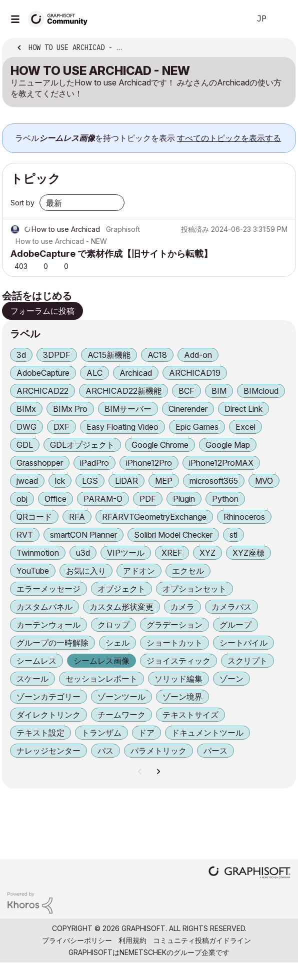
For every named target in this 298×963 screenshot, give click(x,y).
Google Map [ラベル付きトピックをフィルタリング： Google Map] (228, 445)
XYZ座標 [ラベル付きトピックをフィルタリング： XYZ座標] (248, 553)
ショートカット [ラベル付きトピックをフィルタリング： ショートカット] (174, 643)
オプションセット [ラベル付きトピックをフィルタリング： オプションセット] (194, 589)
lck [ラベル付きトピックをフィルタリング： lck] (60, 481)
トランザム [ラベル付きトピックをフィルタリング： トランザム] (102, 733)
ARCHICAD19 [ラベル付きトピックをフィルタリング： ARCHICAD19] (194, 373)
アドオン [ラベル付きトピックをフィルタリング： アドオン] (139, 571)
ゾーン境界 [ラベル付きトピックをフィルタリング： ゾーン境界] (182, 697)
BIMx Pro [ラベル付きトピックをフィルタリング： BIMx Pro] (70, 409)
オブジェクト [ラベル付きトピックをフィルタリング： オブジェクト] (122, 589)
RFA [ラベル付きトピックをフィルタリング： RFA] (77, 517)
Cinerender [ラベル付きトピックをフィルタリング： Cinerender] (188, 409)
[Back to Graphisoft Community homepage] (61, 18)
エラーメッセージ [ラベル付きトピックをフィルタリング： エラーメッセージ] (48, 589)
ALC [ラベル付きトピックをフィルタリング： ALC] (94, 373)
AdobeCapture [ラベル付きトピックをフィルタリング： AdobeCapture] (43, 373)
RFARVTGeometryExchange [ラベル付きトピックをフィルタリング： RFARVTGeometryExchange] (154, 517)
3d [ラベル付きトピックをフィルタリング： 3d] (21, 355)
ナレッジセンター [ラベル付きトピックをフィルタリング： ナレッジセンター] (48, 751)
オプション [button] (281, 48)
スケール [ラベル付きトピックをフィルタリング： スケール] (32, 679)
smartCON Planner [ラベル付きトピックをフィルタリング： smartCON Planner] (83, 535)
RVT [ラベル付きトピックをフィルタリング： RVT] (24, 535)
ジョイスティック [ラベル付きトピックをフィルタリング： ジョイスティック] (178, 661)
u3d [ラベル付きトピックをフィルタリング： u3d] (83, 553)
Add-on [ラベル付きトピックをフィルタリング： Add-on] (198, 355)
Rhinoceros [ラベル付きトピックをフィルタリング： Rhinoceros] (244, 517)
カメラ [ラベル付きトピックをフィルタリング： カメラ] (182, 607)
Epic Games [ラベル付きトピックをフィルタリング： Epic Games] (197, 427)
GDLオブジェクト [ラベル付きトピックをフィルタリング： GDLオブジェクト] (82, 445)
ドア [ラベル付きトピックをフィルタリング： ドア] (146, 733)
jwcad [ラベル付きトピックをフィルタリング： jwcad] (27, 481)
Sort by (22, 202)
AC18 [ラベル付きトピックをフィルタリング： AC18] (157, 355)
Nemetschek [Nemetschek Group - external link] (143, 952)
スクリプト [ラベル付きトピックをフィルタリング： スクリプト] (248, 661)
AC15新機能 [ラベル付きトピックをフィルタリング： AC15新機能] (109, 355)
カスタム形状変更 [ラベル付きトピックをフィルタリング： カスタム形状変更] (122, 607)
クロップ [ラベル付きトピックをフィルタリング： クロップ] (114, 625)
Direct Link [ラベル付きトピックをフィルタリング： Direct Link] (243, 409)
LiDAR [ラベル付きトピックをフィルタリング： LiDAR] (126, 481)
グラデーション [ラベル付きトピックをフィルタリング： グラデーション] (174, 625)
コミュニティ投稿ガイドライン (202, 940)
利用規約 (132, 940)
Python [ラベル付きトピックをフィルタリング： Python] (225, 499)
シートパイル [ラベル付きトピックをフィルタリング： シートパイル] (244, 643)
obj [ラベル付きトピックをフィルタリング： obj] (22, 499)
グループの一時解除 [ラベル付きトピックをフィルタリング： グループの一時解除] (52, 643)
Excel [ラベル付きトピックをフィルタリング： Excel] (246, 427)
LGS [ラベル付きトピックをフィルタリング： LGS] (90, 481)
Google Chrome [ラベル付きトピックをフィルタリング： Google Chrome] (160, 445)
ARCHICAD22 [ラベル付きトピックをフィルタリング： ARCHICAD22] (42, 391)
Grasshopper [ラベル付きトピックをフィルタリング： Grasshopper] (39, 463)
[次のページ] (158, 772)
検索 (227, 18)
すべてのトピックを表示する (229, 138)
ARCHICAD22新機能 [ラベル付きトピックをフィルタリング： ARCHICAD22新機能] (124, 391)
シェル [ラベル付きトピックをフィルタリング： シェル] (118, 643)
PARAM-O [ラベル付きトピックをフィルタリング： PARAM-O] (103, 499)
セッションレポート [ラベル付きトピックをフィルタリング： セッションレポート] (102, 679)
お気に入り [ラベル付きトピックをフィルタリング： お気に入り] (86, 571)
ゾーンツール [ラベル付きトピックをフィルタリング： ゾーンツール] (122, 697)
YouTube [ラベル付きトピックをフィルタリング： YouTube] (32, 571)
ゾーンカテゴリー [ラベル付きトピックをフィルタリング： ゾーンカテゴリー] (48, 697)
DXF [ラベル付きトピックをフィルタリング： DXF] (62, 427)
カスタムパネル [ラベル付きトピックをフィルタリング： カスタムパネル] (44, 607)
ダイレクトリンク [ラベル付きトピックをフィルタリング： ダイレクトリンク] (48, 715)
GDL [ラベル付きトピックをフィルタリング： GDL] (24, 445)
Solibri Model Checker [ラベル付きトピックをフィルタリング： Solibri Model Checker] (173, 535)
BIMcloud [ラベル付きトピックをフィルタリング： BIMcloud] (261, 391)
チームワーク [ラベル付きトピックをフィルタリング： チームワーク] (122, 715)
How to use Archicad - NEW (61, 241)
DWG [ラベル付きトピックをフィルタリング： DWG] (26, 427)
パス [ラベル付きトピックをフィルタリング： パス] (106, 751)
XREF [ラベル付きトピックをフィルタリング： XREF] (172, 553)
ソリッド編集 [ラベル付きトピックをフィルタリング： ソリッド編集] (178, 679)
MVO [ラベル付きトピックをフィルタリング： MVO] (264, 481)
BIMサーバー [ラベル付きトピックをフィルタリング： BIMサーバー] (128, 409)
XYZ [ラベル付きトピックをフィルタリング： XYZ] (208, 553)
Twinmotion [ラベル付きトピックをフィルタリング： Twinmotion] (37, 553)
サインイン (282, 18)
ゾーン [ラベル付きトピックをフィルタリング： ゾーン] (232, 679)
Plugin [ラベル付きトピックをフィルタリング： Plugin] (184, 499)
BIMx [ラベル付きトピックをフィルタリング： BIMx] (26, 409)
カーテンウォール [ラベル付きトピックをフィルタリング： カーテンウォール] (48, 625)
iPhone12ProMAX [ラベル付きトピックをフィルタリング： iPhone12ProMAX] (221, 463)
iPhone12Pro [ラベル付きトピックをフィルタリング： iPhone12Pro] (149, 463)
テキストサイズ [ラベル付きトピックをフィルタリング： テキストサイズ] (190, 715)
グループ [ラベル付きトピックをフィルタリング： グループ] (236, 625)
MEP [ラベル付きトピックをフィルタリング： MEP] (163, 481)
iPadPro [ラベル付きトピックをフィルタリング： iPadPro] (94, 463)
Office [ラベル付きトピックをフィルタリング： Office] (55, 499)
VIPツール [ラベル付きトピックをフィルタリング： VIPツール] (125, 553)
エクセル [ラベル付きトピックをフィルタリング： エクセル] (188, 571)
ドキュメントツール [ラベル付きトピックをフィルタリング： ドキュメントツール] (208, 733)
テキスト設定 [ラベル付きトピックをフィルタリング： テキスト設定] (40, 733)
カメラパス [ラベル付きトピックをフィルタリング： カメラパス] (232, 607)
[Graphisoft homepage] (249, 873)
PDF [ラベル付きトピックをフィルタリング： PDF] (148, 499)
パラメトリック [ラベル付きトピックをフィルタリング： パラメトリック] (158, 751)
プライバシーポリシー (77, 940)
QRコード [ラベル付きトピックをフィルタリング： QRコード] (34, 517)
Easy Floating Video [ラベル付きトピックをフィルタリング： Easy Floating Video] (122, 427)
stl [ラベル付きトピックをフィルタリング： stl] (234, 535)
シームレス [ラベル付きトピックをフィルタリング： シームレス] (36, 661)
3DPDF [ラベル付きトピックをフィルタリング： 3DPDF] (56, 355)
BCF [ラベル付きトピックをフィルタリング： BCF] (186, 391)
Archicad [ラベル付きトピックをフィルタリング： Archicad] (136, 373)
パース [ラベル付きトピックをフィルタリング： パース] (216, 751)
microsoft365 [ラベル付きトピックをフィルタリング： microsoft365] (214, 481)
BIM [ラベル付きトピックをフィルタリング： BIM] (219, 391)
